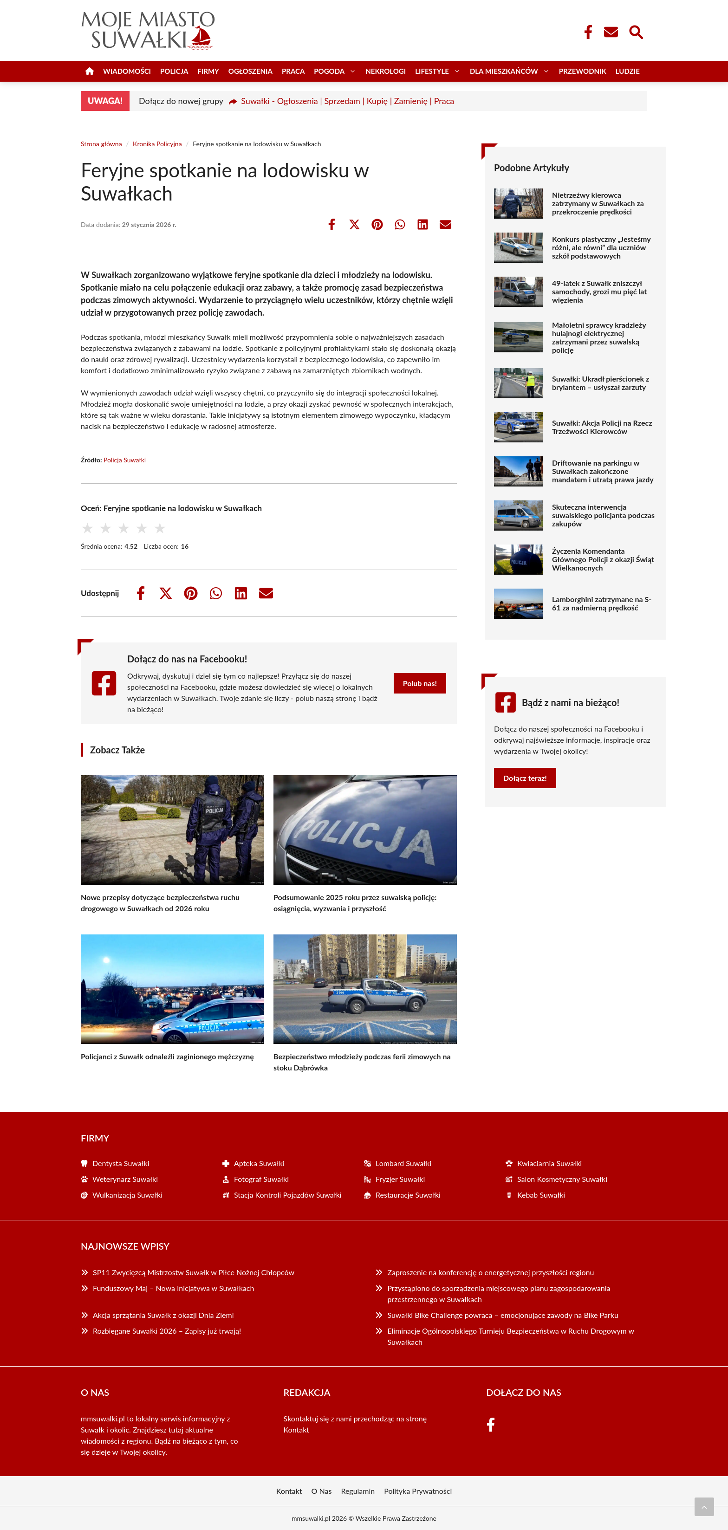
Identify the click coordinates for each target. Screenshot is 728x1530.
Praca (293, 71)
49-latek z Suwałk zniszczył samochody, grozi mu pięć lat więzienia (599, 291)
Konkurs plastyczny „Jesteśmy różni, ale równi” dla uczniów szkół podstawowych (601, 247)
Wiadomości (127, 71)
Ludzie (628, 71)
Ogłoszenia (250, 71)
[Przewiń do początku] (704, 1507)
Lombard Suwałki (403, 1163)
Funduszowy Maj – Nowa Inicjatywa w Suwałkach (173, 1288)
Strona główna (101, 144)
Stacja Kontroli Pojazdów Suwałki (288, 1194)
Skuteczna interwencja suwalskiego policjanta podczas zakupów (603, 515)
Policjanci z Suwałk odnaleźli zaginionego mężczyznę (167, 1056)
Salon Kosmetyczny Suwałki (562, 1178)
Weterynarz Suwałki (125, 1178)
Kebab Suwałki (541, 1194)
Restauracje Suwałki (408, 1194)
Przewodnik (582, 71)
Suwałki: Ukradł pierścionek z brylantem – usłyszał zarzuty (600, 383)
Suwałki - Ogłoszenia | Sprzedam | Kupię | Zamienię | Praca (347, 101)
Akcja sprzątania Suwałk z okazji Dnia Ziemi (163, 1314)
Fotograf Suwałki (261, 1178)
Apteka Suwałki (259, 1163)
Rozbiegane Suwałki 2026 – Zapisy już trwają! (167, 1330)
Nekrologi (385, 71)
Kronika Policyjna (157, 144)
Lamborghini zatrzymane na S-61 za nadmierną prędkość (601, 603)
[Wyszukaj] (635, 31)
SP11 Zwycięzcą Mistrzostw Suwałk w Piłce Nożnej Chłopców (193, 1272)
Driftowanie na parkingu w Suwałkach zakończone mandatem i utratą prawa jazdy (603, 471)
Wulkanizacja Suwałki (127, 1194)
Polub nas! (420, 683)
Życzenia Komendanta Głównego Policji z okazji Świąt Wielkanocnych (603, 559)
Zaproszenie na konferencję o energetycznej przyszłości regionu (490, 1272)
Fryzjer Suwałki (400, 1178)
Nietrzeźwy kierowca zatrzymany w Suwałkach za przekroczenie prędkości (598, 203)
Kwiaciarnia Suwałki (549, 1163)
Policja (174, 71)
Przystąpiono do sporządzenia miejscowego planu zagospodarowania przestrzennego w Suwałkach (498, 1293)
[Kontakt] (610, 32)
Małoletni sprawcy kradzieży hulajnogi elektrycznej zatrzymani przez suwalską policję (599, 337)
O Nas (322, 1490)
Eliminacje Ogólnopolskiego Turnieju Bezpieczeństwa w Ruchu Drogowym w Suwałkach (510, 1336)
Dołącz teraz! (525, 777)
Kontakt (296, 1429)
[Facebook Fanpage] (585, 32)
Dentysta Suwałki (121, 1163)
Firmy (208, 71)
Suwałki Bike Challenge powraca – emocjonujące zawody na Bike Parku (502, 1314)
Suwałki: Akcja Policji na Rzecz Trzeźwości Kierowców (602, 427)
